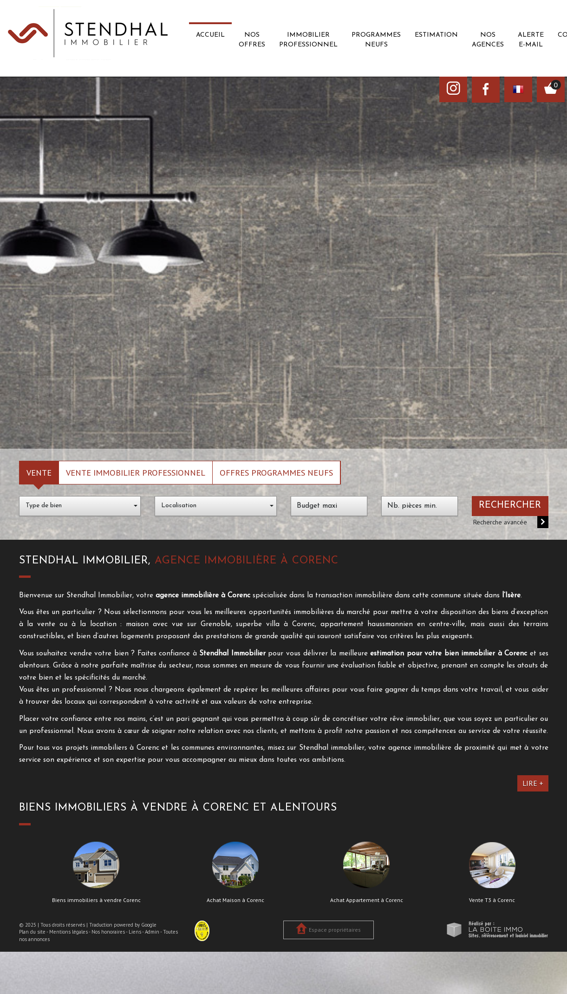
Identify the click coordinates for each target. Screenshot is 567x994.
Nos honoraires (108, 932)
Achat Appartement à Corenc (366, 900)
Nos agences (488, 40)
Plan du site (32, 932)
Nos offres (252, 40)
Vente (39, 472)
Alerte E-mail (531, 40)
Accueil (210, 35)
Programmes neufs (376, 40)
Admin (152, 932)
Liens (135, 932)
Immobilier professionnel (308, 40)
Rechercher (510, 505)
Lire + (532, 783)
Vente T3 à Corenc (492, 900)
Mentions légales (68, 932)
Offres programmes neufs (276, 472)
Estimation (436, 35)
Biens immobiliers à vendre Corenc (96, 900)
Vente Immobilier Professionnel (135, 472)
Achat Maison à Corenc (235, 900)
